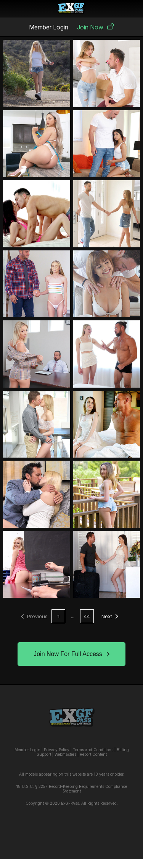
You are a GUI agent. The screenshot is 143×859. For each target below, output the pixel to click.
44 (87, 616)
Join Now (95, 27)
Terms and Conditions (93, 749)
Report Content (93, 754)
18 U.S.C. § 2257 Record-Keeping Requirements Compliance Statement (71, 788)
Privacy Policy (56, 749)
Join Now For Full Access (71, 654)
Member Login (48, 27)
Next (109, 616)
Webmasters (65, 754)
